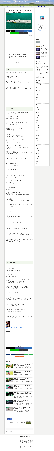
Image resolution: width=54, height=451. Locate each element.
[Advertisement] (19, 44)
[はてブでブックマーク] (28, 31)
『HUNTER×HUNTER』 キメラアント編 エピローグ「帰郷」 (42, 70)
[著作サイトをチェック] (16, 354)
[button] (23, 33)
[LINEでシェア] (14, 33)
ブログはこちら (40, 30)
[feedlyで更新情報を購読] (20, 354)
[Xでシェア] (10, 31)
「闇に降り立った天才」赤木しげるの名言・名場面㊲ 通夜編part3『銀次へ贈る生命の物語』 (42, 76)
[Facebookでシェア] (19, 31)
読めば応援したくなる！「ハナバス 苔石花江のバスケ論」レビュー (42, 67)
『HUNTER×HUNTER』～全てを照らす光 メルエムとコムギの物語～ (42, 73)
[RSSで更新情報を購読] (22, 354)
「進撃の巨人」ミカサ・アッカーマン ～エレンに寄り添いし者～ (42, 64)
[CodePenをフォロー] (18, 354)
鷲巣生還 (17, 62)
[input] (42, 36)
